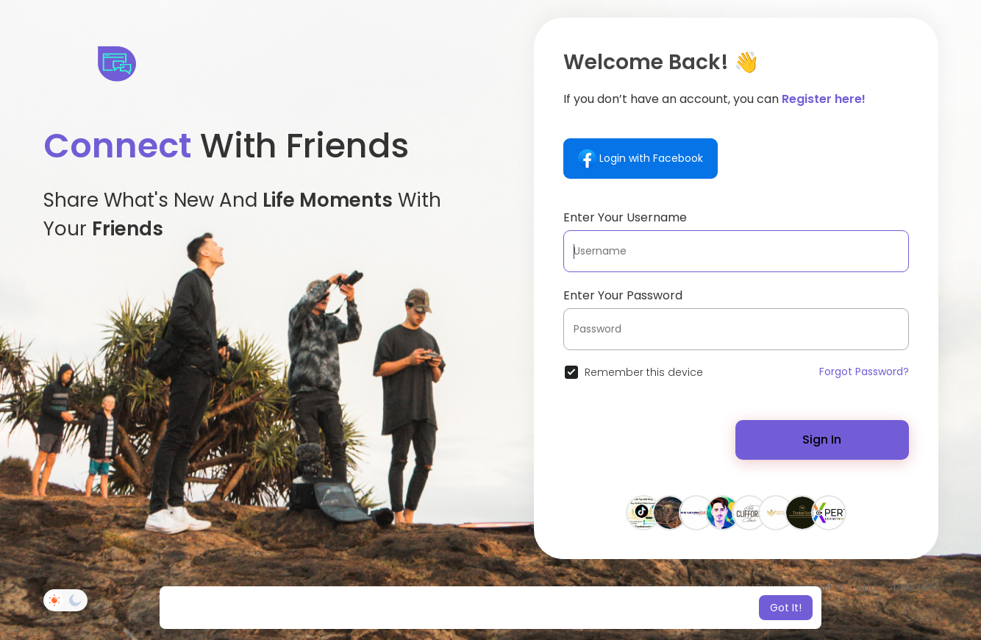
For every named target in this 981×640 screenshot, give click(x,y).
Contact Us (820, 587)
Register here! (824, 98)
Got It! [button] (786, 607)
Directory (915, 587)
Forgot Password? (864, 371)
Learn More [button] (613, 607)
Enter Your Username (625, 217)
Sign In (821, 439)
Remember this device (644, 372)
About (871, 587)
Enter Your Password (622, 295)
